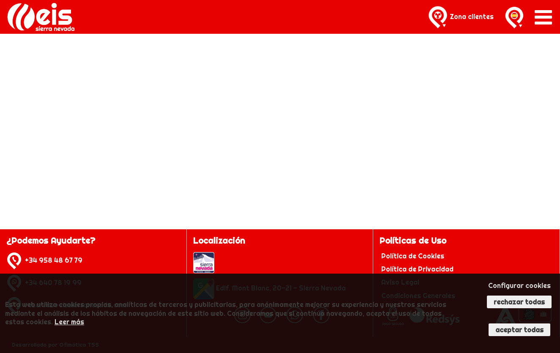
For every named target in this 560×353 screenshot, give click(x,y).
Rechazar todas (519, 302)
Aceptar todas (519, 330)
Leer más (69, 322)
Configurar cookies (519, 285)
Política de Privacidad (418, 269)
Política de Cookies (413, 256)
